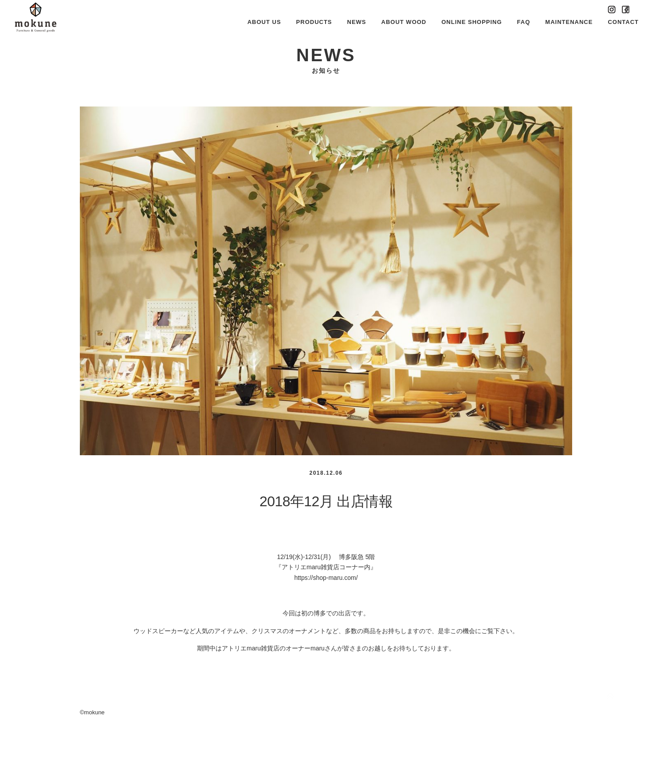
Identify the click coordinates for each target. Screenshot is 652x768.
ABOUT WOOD (404, 22)
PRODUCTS (314, 22)
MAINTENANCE (569, 22)
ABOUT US (264, 22)
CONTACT (623, 22)
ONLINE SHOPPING (471, 22)
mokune (94, 712)
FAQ (523, 22)
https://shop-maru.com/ (325, 577)
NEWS (356, 22)
